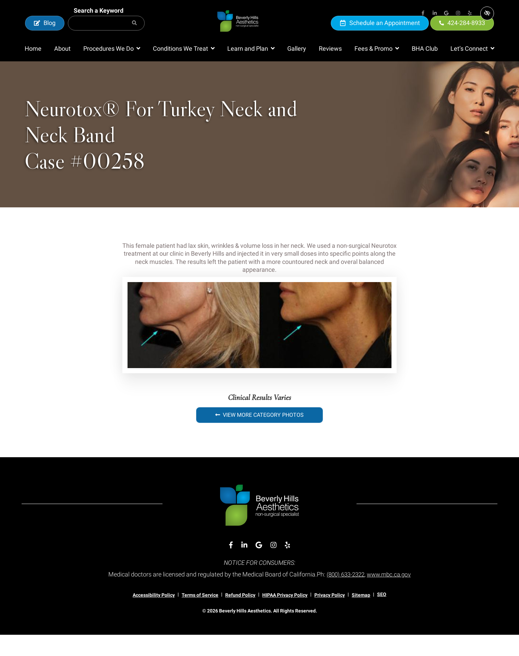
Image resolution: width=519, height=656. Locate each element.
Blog (45, 33)
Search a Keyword (98, 21)
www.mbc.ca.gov (390, 595)
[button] (111, 70)
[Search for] (106, 34)
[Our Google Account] (446, 13)
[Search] (134, 33)
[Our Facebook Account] (423, 13)
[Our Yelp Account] (469, 13)
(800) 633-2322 (344, 595)
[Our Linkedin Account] (435, 13)
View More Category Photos (259, 436)
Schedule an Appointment (380, 33)
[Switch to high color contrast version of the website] (487, 13)
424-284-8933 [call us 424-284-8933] (462, 33)
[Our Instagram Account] (458, 13)
